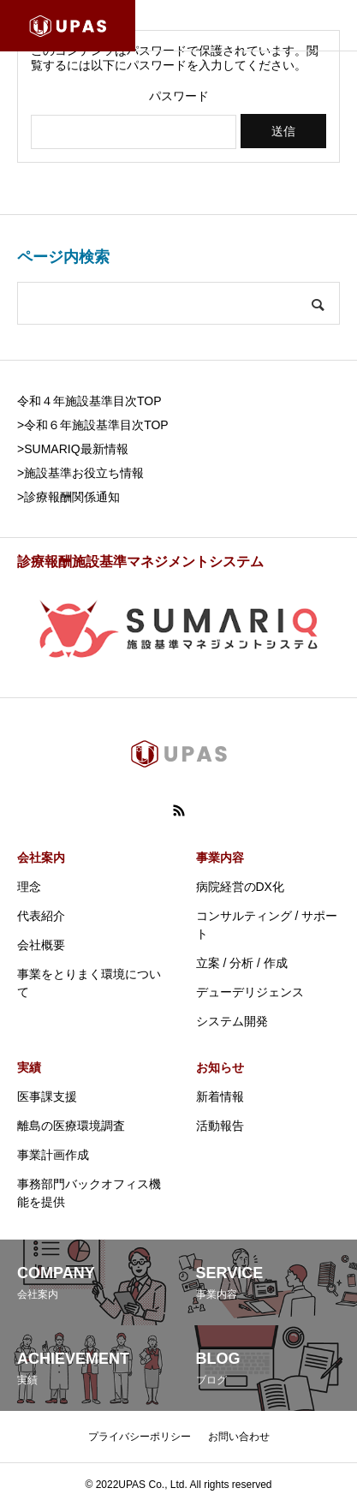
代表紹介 (41, 916)
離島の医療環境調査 (71, 1125)
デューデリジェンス (250, 992)
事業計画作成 (53, 1155)
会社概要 (41, 945)
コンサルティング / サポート (267, 925)
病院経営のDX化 (240, 886)
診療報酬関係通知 (72, 497)
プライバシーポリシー (139, 1437)
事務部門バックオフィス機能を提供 (89, 1193)
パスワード (179, 96)
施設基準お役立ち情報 (84, 473)
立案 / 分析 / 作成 (242, 963)
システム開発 (232, 1021)
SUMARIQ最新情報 (76, 449)
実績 (29, 1067)
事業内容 (220, 857)
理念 (29, 886)
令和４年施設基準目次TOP (89, 401)
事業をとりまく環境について (89, 983)
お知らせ (220, 1067)
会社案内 (41, 857)
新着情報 (220, 1096)
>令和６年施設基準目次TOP (93, 425)
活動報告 (220, 1125)
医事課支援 (47, 1096)
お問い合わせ (239, 1437)
